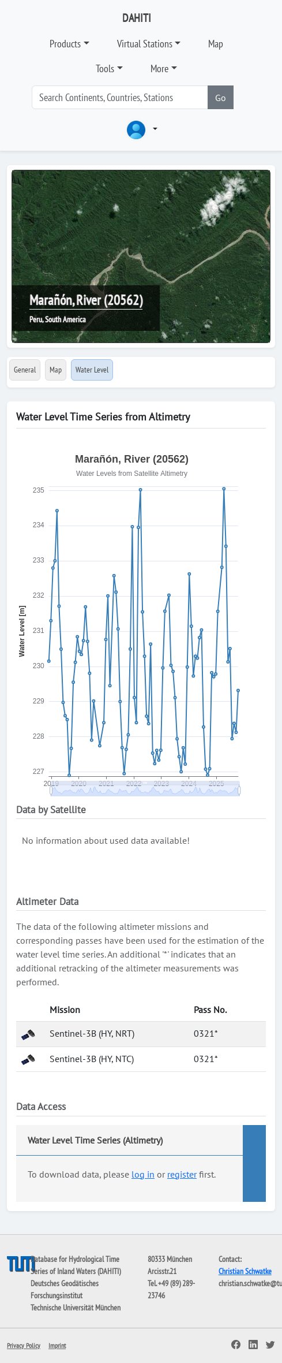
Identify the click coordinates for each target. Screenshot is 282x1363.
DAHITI (136, 17)
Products (65, 43)
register (182, 1174)
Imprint (57, 1345)
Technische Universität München (76, 1307)
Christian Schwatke (245, 1271)
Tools (105, 68)
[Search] (120, 97)
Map (215, 43)
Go (220, 97)
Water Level (92, 369)
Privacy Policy (23, 1345)
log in (143, 1174)
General (25, 369)
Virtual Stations (144, 43)
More (159, 68)
